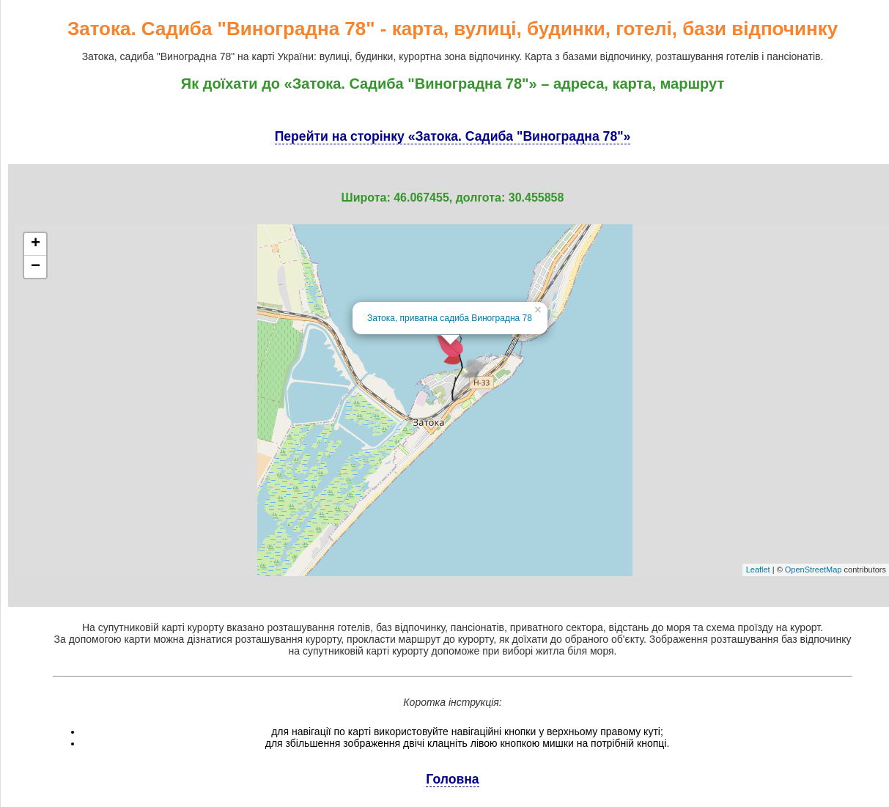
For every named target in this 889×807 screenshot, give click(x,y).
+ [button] (35, 244)
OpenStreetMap (813, 569)
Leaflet (758, 569)
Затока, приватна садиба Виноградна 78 (449, 318)
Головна (452, 779)
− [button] (35, 267)
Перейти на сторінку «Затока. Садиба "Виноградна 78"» (453, 136)
